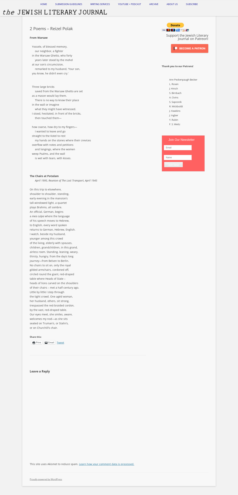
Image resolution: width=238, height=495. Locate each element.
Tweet (60, 342)
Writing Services (100, 4)
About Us (172, 4)
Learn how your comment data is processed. (106, 464)
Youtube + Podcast (129, 4)
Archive (153, 4)
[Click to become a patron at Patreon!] (189, 53)
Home (43, 4)
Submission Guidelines (68, 4)
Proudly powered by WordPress (46, 479)
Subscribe (192, 4)
